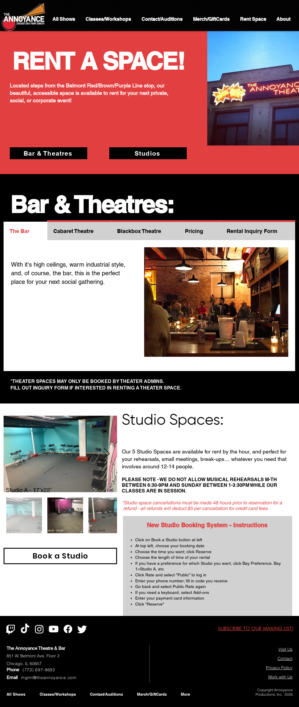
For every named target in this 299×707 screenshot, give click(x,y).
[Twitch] (10, 629)
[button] (216, 302)
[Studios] (148, 153)
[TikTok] (25, 629)
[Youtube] (53, 629)
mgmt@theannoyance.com (49, 677)
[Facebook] (68, 629)
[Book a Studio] (60, 556)
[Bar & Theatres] (48, 153)
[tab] (25, 230)
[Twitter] (82, 629)
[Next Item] (106, 454)
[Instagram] (39, 629)
